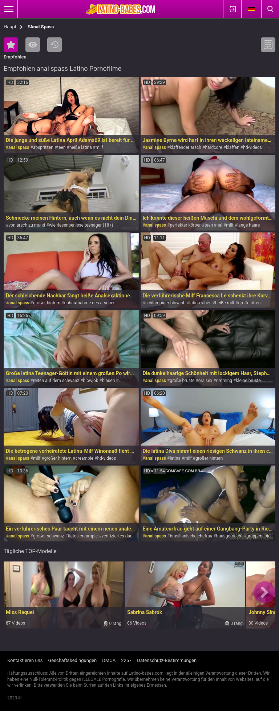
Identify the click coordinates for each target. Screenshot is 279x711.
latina (175, 458)
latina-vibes (200, 302)
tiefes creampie (83, 536)
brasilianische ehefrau (191, 536)
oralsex (205, 380)
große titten (249, 302)
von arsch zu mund (26, 225)
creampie (84, 458)
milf (99, 147)
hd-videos (252, 147)
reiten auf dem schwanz (56, 380)
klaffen (232, 147)
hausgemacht (229, 536)
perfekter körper (185, 225)
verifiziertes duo (116, 536)
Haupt (10, 26)
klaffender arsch (185, 147)
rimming (224, 380)
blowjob (90, 380)
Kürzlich (54, 44)
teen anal (213, 225)
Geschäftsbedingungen (72, 660)
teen (61, 147)
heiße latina (80, 147)
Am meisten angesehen (32, 44)
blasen (108, 380)
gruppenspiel (258, 536)
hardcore (213, 147)
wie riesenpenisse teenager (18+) (81, 225)
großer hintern (46, 302)
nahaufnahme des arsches (90, 302)
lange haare (248, 225)
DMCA (109, 660)
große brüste (182, 380)
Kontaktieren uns (25, 660)
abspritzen (43, 147)
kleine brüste (248, 380)
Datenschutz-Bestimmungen (167, 660)
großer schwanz (48, 536)
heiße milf (224, 302)
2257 (126, 660)
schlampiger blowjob (165, 302)
